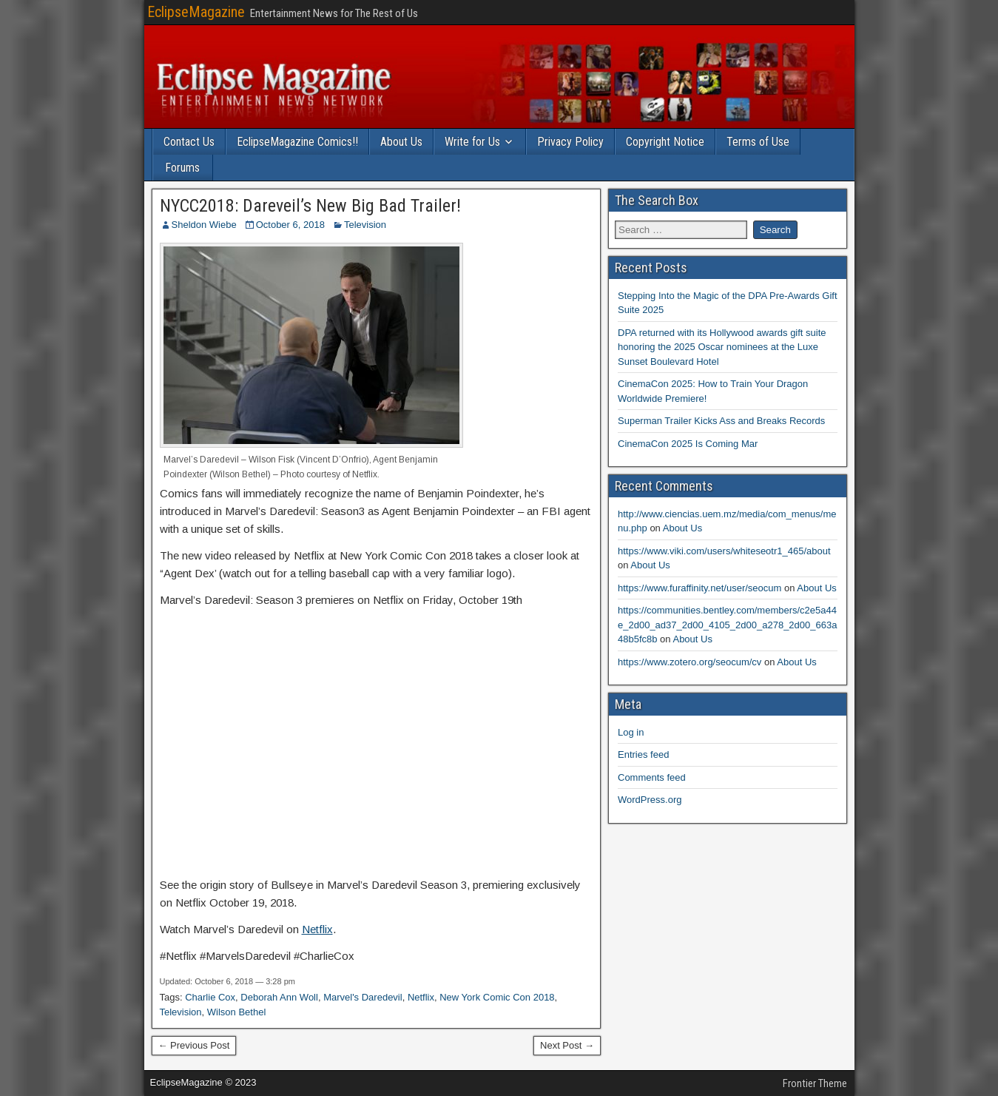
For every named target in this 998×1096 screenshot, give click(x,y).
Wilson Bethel (236, 1012)
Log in (631, 732)
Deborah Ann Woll (279, 997)
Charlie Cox (210, 997)
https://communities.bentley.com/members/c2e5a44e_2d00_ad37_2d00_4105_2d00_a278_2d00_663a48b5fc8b (727, 625)
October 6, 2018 (290, 224)
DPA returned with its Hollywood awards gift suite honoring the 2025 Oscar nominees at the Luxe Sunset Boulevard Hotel (722, 347)
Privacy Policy (570, 142)
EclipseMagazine (196, 12)
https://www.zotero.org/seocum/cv (689, 662)
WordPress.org (649, 799)
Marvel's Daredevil (362, 997)
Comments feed (652, 777)
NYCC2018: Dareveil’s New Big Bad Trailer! (310, 205)
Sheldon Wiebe (204, 224)
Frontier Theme (815, 1083)
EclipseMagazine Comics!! (297, 142)
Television (365, 224)
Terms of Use (757, 142)
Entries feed (643, 754)
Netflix (317, 929)
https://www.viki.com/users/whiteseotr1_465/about (724, 551)
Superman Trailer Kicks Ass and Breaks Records (721, 420)
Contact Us (189, 142)
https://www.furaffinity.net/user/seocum (699, 588)
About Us (401, 142)
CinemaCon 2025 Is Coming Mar (688, 443)
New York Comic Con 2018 (496, 997)
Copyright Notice (665, 142)
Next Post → (567, 1045)
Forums (182, 168)
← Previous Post (194, 1045)
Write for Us (472, 142)
